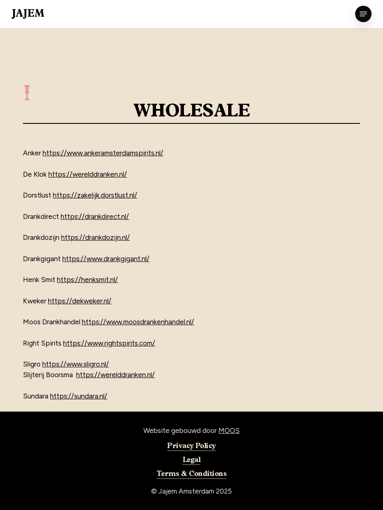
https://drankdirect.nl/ (95, 216)
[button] (363, 14)
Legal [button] (191, 459)
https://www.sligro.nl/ (75, 364)
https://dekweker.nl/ (79, 301)
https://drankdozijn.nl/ (95, 237)
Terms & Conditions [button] (191, 473)
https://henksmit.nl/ (87, 279)
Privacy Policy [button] (191, 445)
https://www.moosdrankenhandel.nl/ (138, 322)
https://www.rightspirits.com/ (109, 343)
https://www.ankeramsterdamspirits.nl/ (103, 153)
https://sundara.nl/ (78, 396)
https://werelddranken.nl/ (87, 174)
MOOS (229, 430)
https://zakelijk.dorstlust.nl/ (95, 195)
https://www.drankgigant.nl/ (106, 259)
